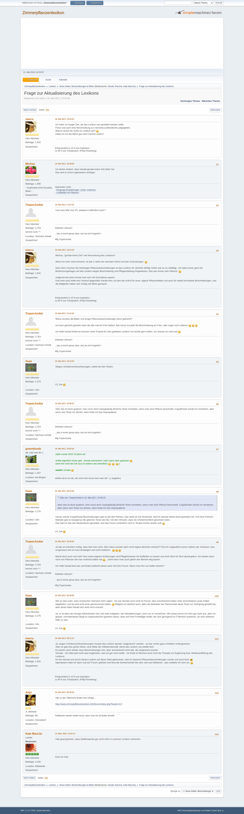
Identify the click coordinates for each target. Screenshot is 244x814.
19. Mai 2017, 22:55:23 (64, 403)
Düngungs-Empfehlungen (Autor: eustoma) (76, 190)
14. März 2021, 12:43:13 (65, 734)
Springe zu (175, 791)
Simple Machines (43, 810)
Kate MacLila (129, 86)
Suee (28, 361)
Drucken (215, 110)
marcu (29, 119)
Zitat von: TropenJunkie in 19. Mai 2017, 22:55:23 (82, 498)
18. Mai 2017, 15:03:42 (64, 119)
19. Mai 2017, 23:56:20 (64, 449)
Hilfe (179, 810)
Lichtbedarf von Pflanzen (67, 192)
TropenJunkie (34, 204)
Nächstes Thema (211, 101)
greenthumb (33, 448)
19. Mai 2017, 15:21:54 (64, 250)
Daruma (118, 86)
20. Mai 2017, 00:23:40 (64, 491)
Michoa (30, 163)
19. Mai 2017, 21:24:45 (64, 313)
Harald (111, 86)
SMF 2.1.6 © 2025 (27, 810)
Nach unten (30, 110)
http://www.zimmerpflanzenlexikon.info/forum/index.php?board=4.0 (88, 704)
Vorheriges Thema (190, 101)
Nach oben (29, 778)
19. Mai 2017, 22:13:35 (64, 361)
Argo (28, 692)
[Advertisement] (122, 43)
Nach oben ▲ (218, 810)
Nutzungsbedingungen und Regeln (197, 810)
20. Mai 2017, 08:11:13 (64, 638)
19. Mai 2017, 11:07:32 (64, 205)
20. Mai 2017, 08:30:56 (64, 692)
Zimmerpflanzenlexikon (43, 12)
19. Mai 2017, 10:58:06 (64, 164)
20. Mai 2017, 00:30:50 (64, 541)
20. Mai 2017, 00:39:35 (64, 595)
